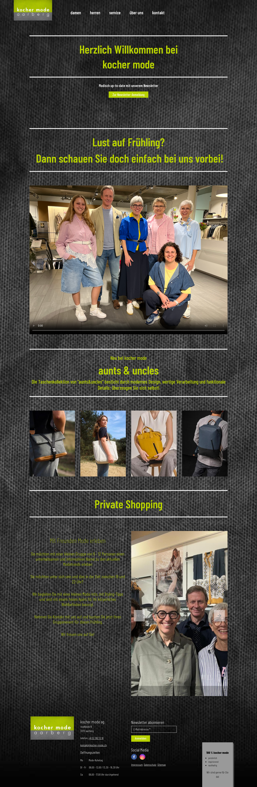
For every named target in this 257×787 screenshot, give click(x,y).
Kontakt (158, 12)
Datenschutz (150, 764)
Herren (95, 12)
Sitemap (161, 764)
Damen (75, 12)
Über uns (136, 12)
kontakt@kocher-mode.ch (93, 745)
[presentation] (139, 615)
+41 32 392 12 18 (96, 738)
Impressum (137, 764)
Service (115, 12)
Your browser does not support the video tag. (128, 259)
